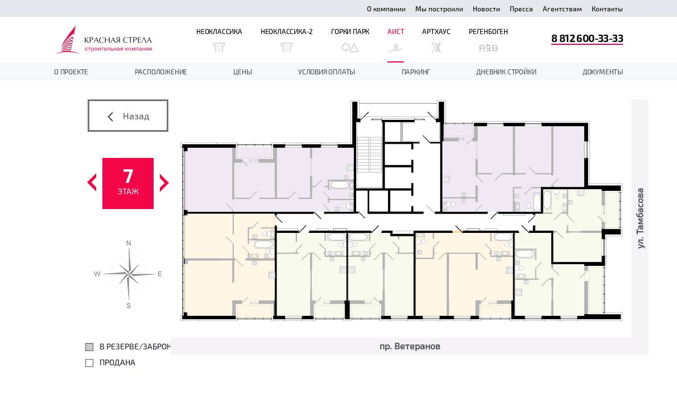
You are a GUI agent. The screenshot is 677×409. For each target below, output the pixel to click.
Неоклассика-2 (287, 39)
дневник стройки (506, 72)
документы (603, 72)
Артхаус (436, 39)
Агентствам (562, 8)
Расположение (161, 72)
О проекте (71, 72)
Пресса (521, 8)
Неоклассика (219, 39)
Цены (242, 72)
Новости (486, 8)
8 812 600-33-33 (587, 38)
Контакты (607, 8)
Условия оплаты (326, 72)
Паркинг (416, 72)
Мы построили (439, 8)
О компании (386, 8)
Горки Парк (350, 39)
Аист (395, 39)
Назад (128, 116)
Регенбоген (488, 39)
